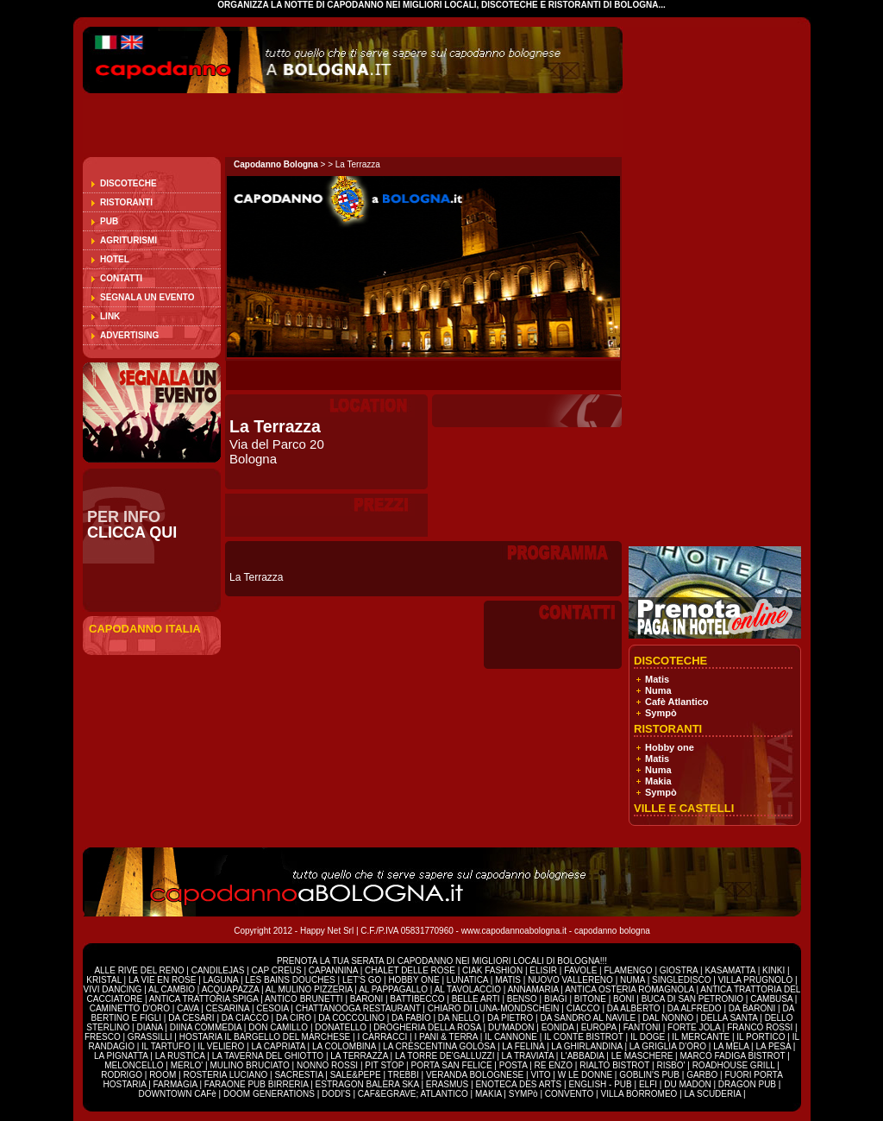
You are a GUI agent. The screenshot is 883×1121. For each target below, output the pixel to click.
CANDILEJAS (219, 970)
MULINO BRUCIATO (250, 1065)
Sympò (661, 713)
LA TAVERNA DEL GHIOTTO (269, 1056)
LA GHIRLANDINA (587, 1046)
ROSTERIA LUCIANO (225, 1075)
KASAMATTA (731, 970)
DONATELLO (342, 1027)
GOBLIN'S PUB (649, 1075)
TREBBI (405, 1075)
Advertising (129, 335)
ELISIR (543, 970)
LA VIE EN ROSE (163, 980)
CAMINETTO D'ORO (131, 1008)
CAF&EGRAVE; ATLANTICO (413, 1094)
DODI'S (336, 1094)
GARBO (701, 1075)
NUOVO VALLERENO (570, 980)
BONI (624, 999)
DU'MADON (512, 1027)
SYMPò (523, 1094)
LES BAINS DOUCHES (291, 980)
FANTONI (642, 1027)
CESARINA (229, 1008)
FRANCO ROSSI (761, 1027)
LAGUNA (222, 980)
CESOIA (273, 1008)
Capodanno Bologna (276, 164)
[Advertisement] (284, 125)
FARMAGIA (175, 1084)
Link (110, 316)
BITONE (590, 999)
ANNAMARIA (533, 989)
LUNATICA (469, 980)
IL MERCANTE (702, 1037)
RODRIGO (123, 1075)
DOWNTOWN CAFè (177, 1094)
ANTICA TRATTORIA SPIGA (204, 999)
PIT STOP (385, 1065)
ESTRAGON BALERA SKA (367, 1084)
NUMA (632, 980)
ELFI (648, 1084)
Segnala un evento (147, 297)
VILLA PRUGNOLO (755, 980)
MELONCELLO (135, 1065)
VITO (541, 1075)
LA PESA (773, 1046)
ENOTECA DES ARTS (518, 1084)
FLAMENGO (628, 970)
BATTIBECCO (417, 999)
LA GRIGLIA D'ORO (669, 1046)
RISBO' (670, 1065)
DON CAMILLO (279, 1027)
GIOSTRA (679, 970)
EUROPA (600, 1027)
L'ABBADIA (583, 1056)
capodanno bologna (612, 930)
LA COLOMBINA (344, 1046)
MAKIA (488, 1094)
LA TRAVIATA (529, 1056)
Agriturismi (128, 240)
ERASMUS (447, 1084)
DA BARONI (753, 1008)
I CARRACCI (382, 1037)
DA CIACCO (247, 1018)
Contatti (121, 278)
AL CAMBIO (171, 989)
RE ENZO (555, 1065)
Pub (109, 221)
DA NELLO (460, 1018)
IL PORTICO (761, 1037)
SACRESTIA (299, 1075)
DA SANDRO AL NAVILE (588, 1018)
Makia (658, 781)
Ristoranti (126, 202)
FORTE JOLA (693, 1027)
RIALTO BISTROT (614, 1065)
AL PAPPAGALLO (394, 989)
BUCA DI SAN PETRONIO (694, 999)
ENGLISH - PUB (599, 1084)
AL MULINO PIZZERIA (309, 989)
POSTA (514, 1065)
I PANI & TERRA (446, 1037)
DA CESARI (192, 1018)
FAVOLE (581, 970)
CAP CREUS (277, 970)
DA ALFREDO (694, 1008)
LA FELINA (523, 1046)
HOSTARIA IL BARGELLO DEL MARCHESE (266, 1037)
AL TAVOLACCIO (468, 989)
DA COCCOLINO (352, 1018)
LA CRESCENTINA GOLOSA (439, 1046)
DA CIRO (295, 1018)
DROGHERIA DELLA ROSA (428, 1027)
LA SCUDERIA (713, 1094)
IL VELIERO (222, 1046)
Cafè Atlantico (677, 701)
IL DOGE (648, 1037)
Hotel (114, 259)
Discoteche (128, 183)
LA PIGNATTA (120, 1056)
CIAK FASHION (493, 970)
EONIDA (559, 1027)
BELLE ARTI (477, 999)
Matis (657, 679)
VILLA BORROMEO (638, 1094)
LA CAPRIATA (279, 1046)
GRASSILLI (151, 1037)
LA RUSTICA (180, 1056)
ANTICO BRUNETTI (305, 999)
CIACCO (585, 1008)
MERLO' (188, 1065)
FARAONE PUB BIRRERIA (256, 1084)
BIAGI (556, 999)
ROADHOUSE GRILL (733, 1065)
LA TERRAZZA (360, 1056)
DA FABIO (412, 1018)
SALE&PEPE (357, 1075)
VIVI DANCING (113, 989)
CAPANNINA (334, 970)
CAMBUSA (772, 999)
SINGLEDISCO (682, 980)
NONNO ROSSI (328, 1065)
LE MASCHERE (643, 1056)
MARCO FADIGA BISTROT (733, 1056)
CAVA (189, 1008)
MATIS (508, 980)
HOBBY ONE (413, 980)
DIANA (150, 1027)
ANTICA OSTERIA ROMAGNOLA (629, 989)
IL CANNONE (512, 1037)
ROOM (163, 1075)
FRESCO (103, 1037)
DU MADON (687, 1084)
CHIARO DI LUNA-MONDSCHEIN (494, 1008)
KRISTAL (104, 980)
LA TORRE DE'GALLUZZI (446, 1056)
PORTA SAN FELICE (452, 1065)
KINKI (773, 970)
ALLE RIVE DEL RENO (140, 970)
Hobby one (669, 747)
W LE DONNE (585, 1075)
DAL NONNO (667, 1018)
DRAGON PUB (747, 1084)
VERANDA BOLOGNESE (476, 1075)
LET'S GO (363, 980)
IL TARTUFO (167, 1046)
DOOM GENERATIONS (269, 1094)
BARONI (366, 999)
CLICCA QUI (132, 532)
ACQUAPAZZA (231, 989)
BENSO (523, 999)
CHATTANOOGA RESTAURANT (358, 1008)
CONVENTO (570, 1094)
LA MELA (730, 1046)
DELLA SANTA (730, 1018)
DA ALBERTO (634, 1008)
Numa (658, 690)
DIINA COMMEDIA (205, 1027)
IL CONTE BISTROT (584, 1037)
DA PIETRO (511, 1018)
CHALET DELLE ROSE (410, 970)
